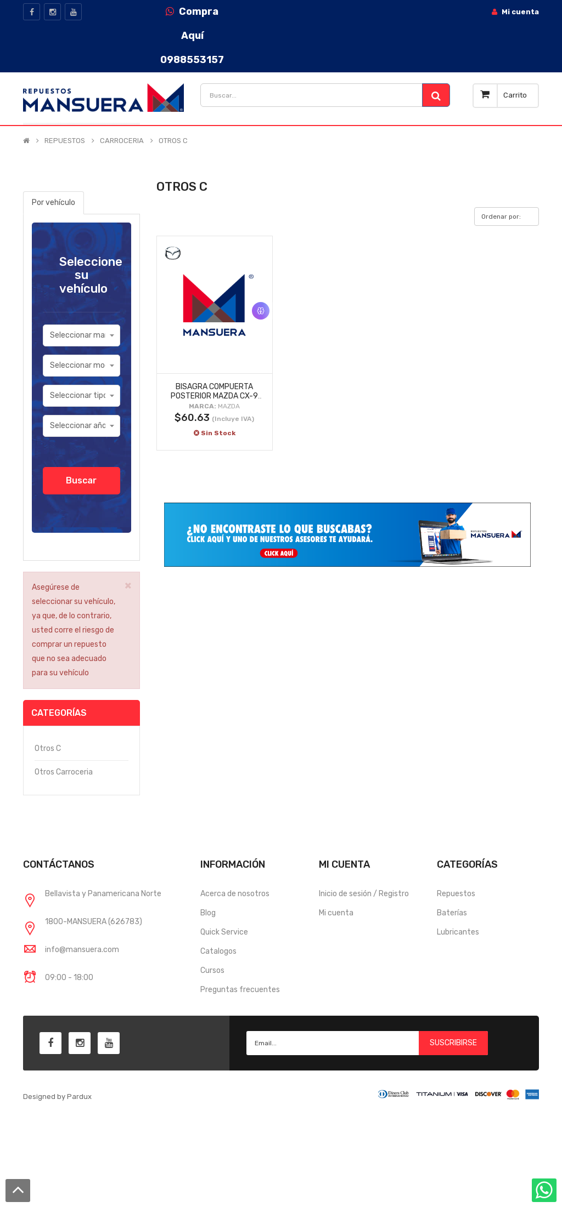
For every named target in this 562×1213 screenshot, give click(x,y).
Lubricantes (458, 932)
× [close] (128, 585)
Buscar (81, 480)
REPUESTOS (64, 141)
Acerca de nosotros (234, 893)
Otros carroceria (64, 772)
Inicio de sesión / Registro (364, 893)
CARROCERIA (122, 141)
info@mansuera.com (82, 949)
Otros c (48, 748)
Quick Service (224, 932)
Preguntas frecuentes (240, 989)
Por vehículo (53, 202)
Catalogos (218, 951)
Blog (208, 913)
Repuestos (456, 893)
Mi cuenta (336, 913)
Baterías (452, 913)
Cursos (212, 970)
